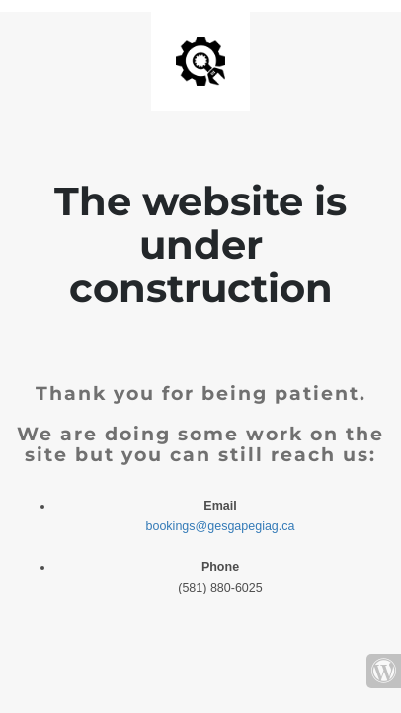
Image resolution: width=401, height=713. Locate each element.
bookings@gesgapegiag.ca (220, 526)
